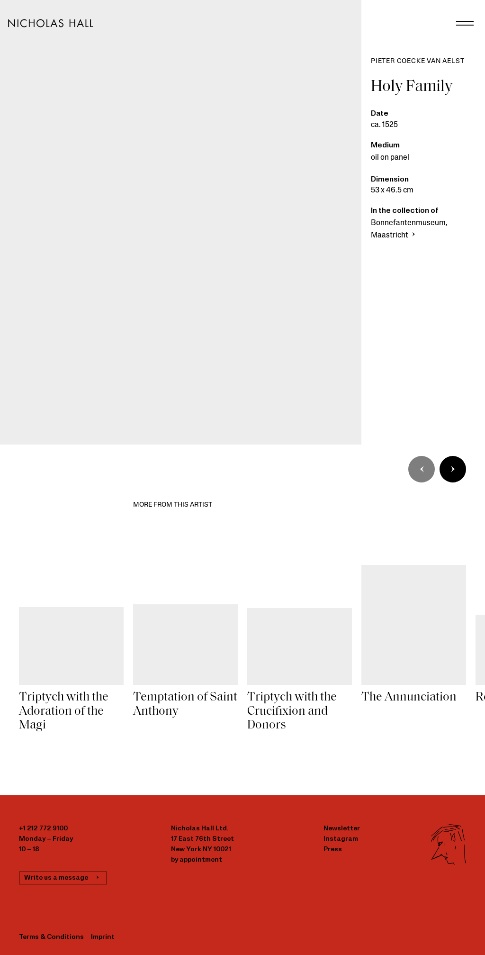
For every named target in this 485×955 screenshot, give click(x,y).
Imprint (103, 937)
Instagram (340, 839)
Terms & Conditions (51, 937)
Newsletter (341, 828)
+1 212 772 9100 (43, 828)
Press (332, 849)
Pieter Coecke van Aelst (417, 61)
